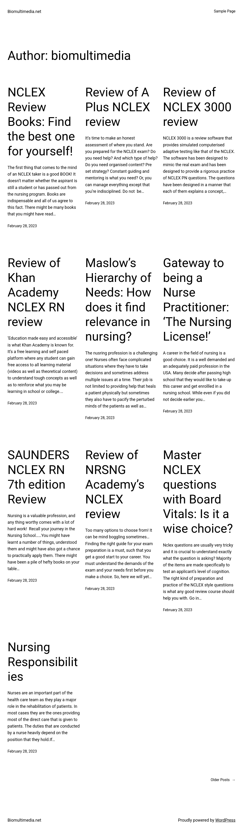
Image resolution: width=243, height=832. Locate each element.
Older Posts (223, 780)
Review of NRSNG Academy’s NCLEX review (114, 484)
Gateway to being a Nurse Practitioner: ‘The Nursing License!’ (197, 300)
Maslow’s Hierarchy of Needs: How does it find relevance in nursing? (118, 300)
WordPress (225, 820)
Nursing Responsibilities (43, 662)
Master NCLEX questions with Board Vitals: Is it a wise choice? (198, 492)
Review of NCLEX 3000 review (197, 107)
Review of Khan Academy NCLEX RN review (36, 292)
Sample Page (224, 11)
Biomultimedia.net (24, 11)
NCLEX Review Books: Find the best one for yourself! (41, 121)
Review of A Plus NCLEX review (117, 107)
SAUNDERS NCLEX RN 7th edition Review (38, 477)
